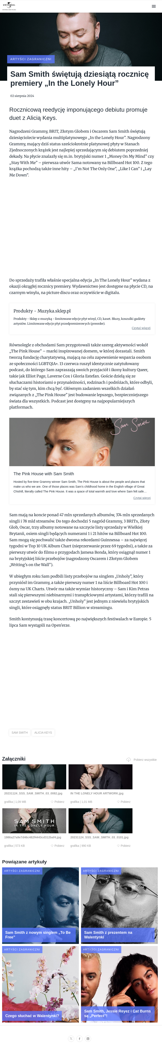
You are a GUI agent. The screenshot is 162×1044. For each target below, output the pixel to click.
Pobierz (43, 797)
